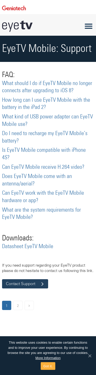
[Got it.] (89, 355)
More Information (47, 358)
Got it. (47, 366)
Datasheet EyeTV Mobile (27, 246)
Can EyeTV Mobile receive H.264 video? (43, 167)
